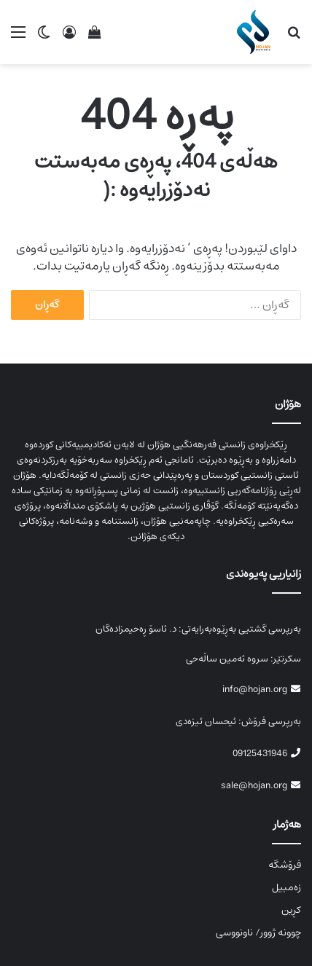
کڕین (291, 910)
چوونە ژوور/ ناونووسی (258, 932)
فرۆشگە (284, 864)
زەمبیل (286, 887)
